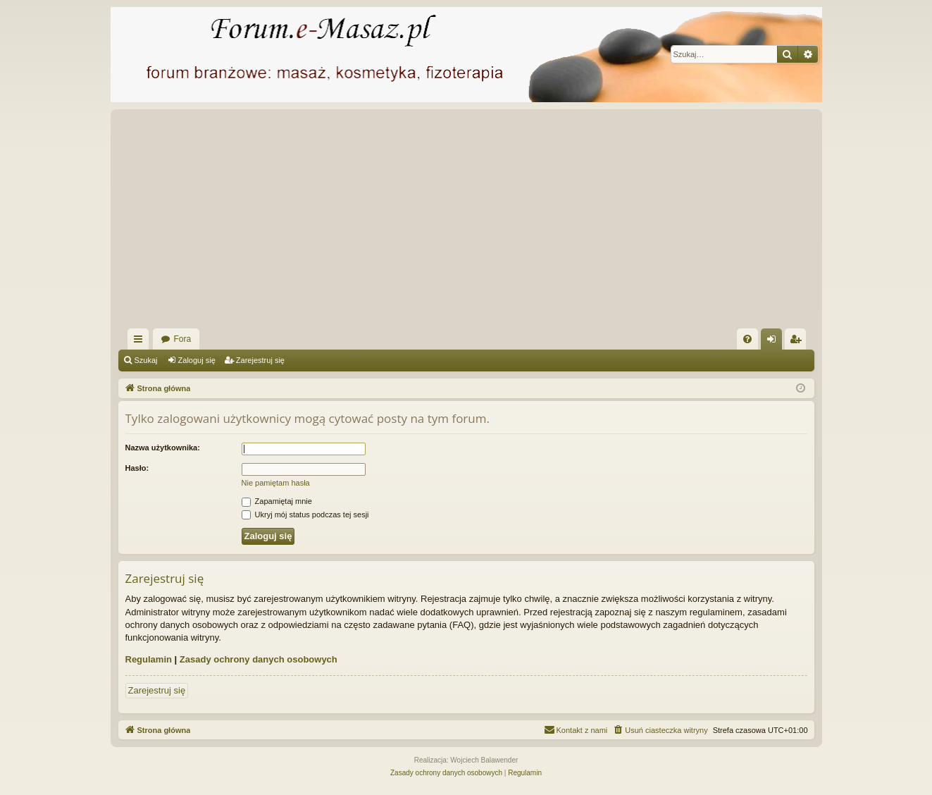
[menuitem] (747, 339)
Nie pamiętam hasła (276, 483)
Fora (183, 339)
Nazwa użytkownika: (162, 447)
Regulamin (148, 659)
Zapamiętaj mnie (277, 501)
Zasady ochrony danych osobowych (258, 659)
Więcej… (141, 342)
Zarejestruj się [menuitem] (798, 342)
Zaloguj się (197, 360)
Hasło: (137, 468)
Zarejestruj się (260, 360)
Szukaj (146, 360)
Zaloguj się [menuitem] (773, 342)
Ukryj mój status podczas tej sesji (305, 514)
